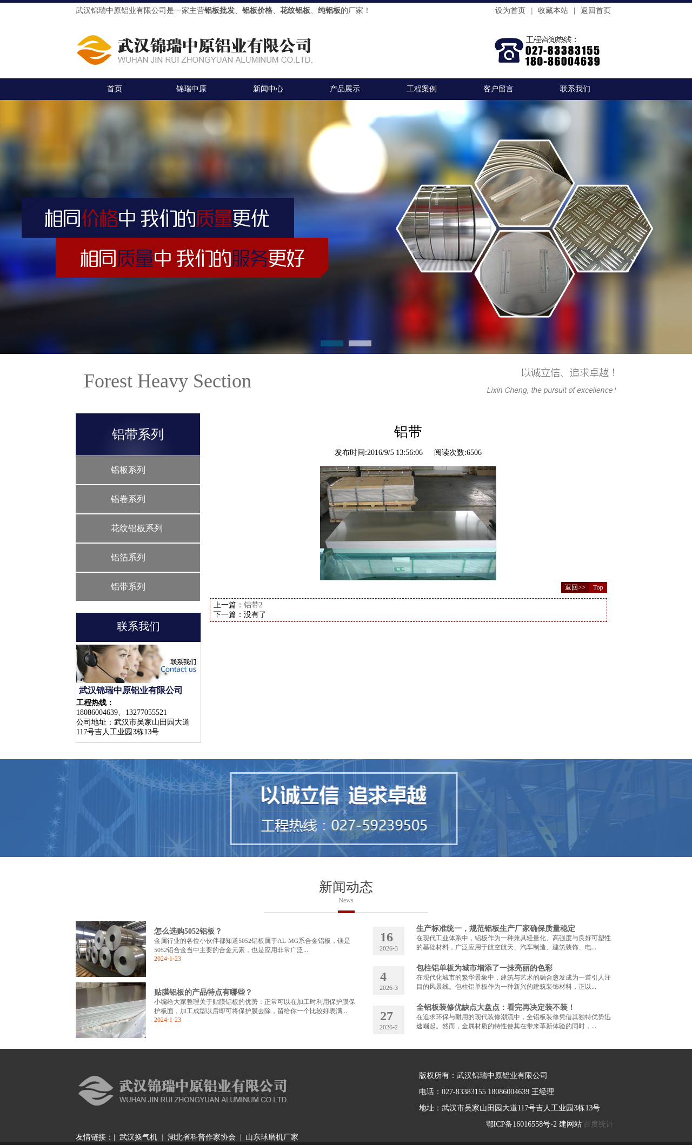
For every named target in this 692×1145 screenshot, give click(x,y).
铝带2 (253, 605)
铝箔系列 (128, 557)
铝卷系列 (128, 499)
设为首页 (510, 10)
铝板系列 (128, 469)
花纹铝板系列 (137, 528)
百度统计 (598, 1124)
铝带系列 (128, 586)
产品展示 (345, 89)
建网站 (570, 1124)
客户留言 (498, 89)
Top (598, 587)
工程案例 (422, 89)
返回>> (575, 587)
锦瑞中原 (191, 89)
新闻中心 (268, 89)
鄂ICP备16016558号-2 (521, 1124)
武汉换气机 (138, 1137)
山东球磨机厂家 (271, 1137)
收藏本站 (553, 10)
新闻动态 (346, 887)
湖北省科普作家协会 (202, 1137)
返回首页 (596, 10)
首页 (114, 89)
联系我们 (575, 89)
